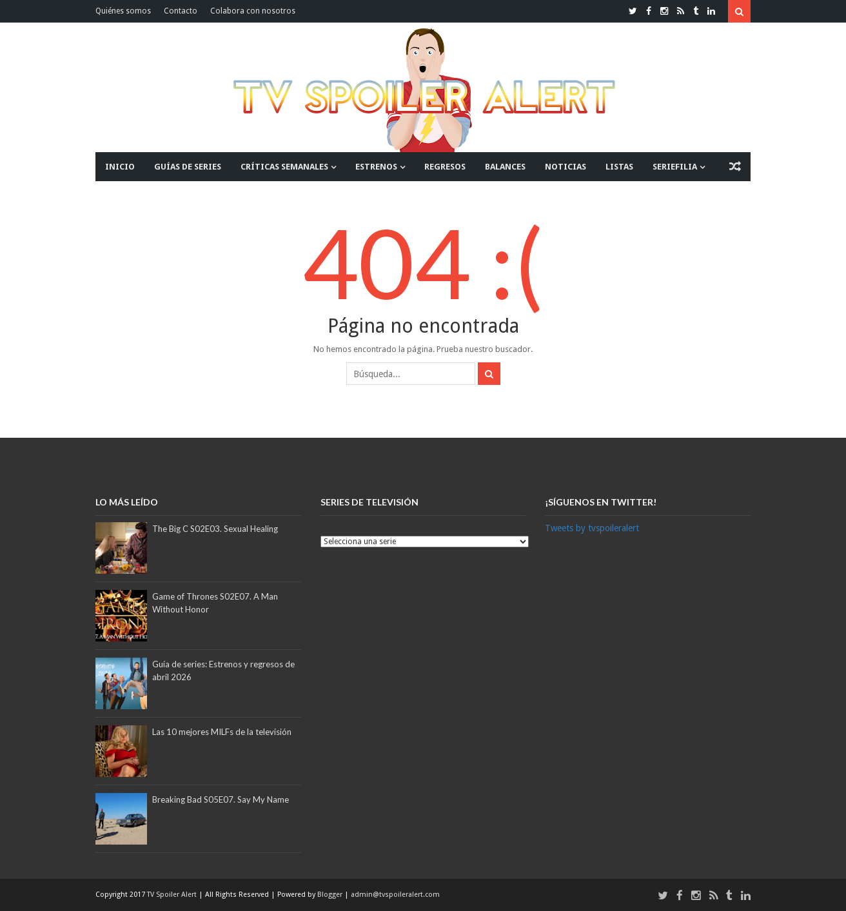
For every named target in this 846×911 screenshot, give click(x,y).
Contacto (180, 10)
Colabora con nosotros (252, 10)
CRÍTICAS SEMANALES (284, 166)
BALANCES (505, 166)
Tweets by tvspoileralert (592, 528)
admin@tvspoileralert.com (395, 894)
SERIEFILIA (675, 166)
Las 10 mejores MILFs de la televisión (221, 732)
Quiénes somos (123, 10)
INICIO (120, 166)
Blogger (330, 894)
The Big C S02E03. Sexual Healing (215, 529)
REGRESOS (445, 166)
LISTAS (619, 166)
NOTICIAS (565, 166)
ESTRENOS (376, 166)
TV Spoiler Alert (173, 894)
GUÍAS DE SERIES (187, 166)
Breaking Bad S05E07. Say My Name (220, 799)
